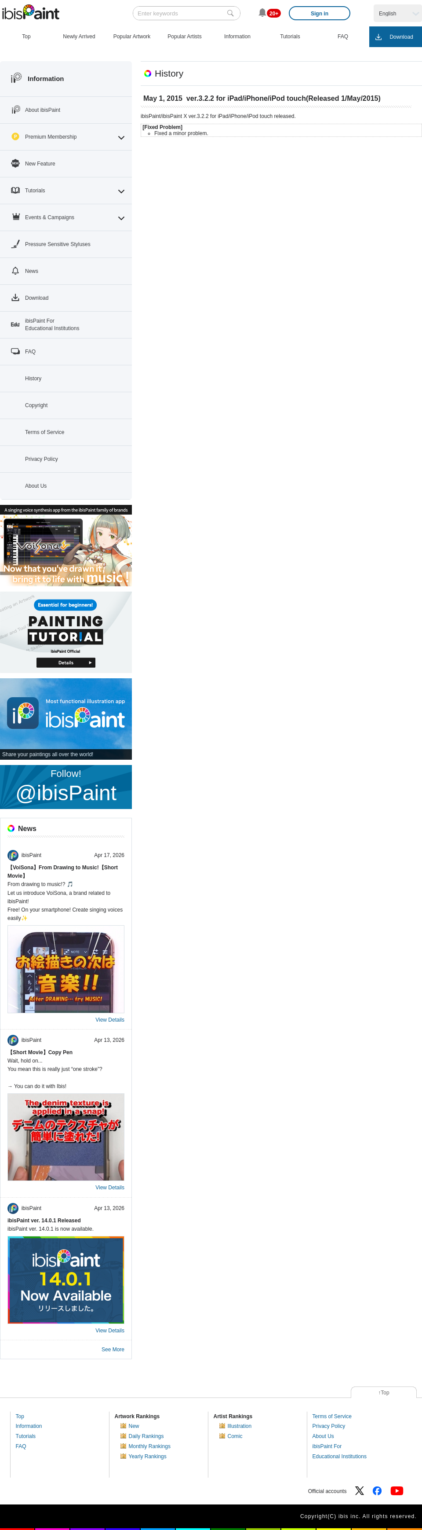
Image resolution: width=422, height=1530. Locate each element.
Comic (235, 1436)
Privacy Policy (329, 1426)
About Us (323, 1436)
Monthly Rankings (150, 1446)
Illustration (240, 1426)
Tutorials (26, 1436)
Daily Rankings (146, 1436)
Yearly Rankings (148, 1456)
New (134, 1426)
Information (29, 1426)
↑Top (383, 1393)
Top (20, 1416)
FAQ (21, 1446)
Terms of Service (332, 1416)
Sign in (319, 14)
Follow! (65, 786)
